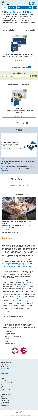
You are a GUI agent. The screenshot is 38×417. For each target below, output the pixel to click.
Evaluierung (19, 108)
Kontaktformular (5, 368)
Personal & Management (25, 263)
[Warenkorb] (35, 3)
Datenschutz (7, 396)
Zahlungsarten (8, 331)
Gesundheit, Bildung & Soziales (9, 265)
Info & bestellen (19, 60)
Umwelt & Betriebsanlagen (8, 266)
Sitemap (7, 402)
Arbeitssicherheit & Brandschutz (26, 265)
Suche (33, 76)
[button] (29, 3)
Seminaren (10, 303)
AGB (2, 396)
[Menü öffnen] (7, 3)
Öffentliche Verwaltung (12, 263)
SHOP (4, 7)
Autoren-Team (16, 271)
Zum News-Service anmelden (19, 185)
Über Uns (3, 380)
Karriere (3, 384)
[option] (19, 152)
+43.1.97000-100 (7, 364)
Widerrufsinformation (6, 398)
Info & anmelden (7, 238)
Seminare (7, 388)
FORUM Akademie (16, 300)
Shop (2, 388)
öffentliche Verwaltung (23, 286)
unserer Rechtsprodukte (12, 281)
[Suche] (11, 4)
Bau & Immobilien (20, 266)
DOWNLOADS (27, 7)
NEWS (19, 7)
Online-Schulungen (21, 303)
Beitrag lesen (5, 170)
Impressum (4, 386)
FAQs (2, 402)
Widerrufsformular (6, 400)
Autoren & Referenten (6, 382)
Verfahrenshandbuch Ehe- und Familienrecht (19, 54)
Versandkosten (5, 405)
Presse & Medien (5, 389)
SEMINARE (12, 7)
